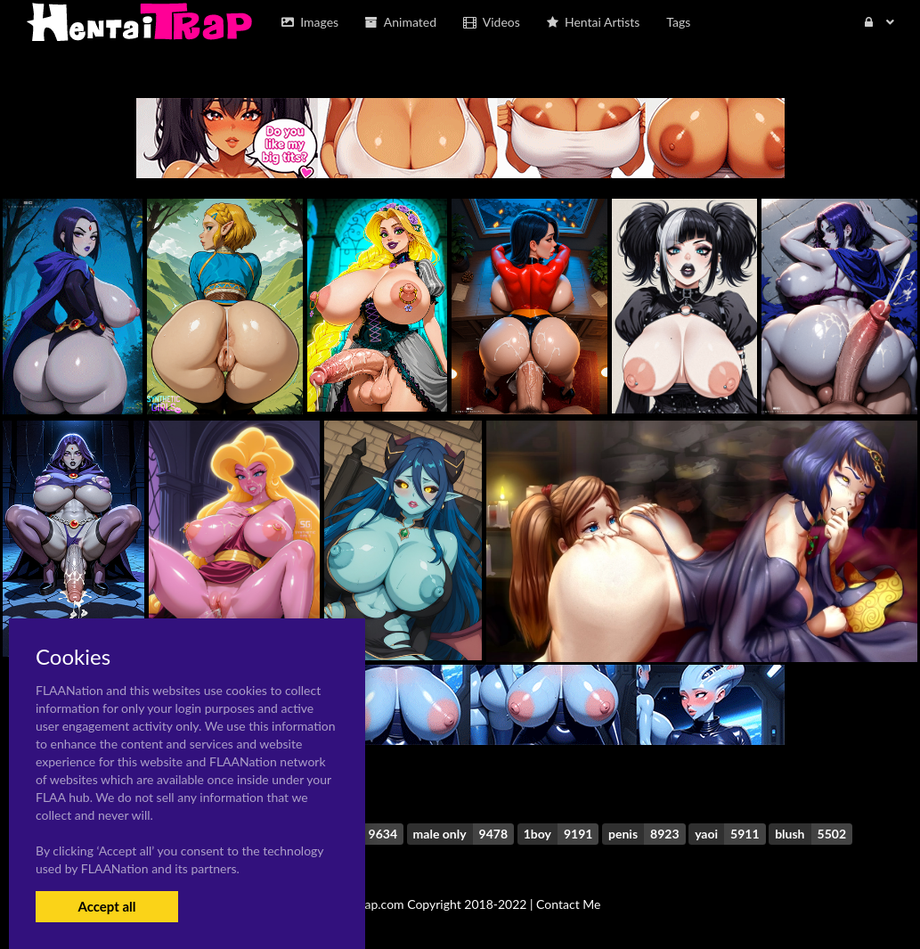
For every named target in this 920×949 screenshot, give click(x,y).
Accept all (106, 906)
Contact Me (568, 904)
